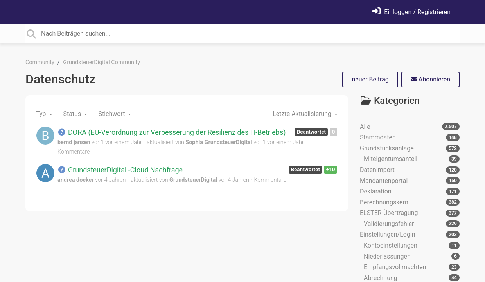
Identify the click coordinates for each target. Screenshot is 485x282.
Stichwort (112, 114)
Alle (410, 126)
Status (73, 114)
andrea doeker (75, 180)
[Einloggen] (411, 12)
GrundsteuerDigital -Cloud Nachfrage (120, 170)
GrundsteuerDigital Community (101, 62)
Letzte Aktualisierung (303, 114)
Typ (42, 114)
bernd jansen (73, 142)
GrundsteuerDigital (193, 180)
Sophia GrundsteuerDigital (218, 142)
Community (39, 62)
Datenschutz (60, 79)
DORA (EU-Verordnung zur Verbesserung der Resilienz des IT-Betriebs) (171, 132)
